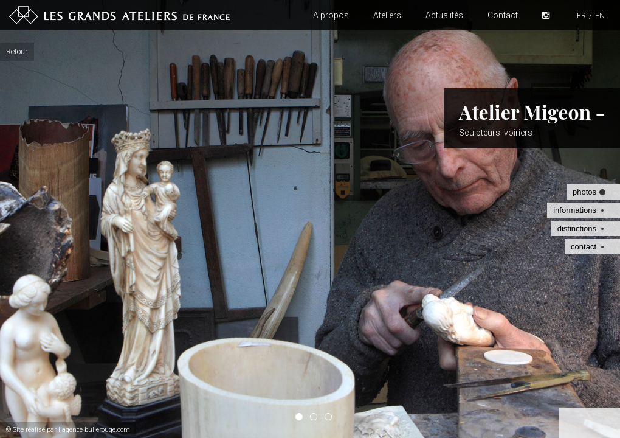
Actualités (444, 15)
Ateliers (387, 15)
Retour (17, 51)
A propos (331, 15)
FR (581, 16)
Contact (502, 15)
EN (600, 16)
